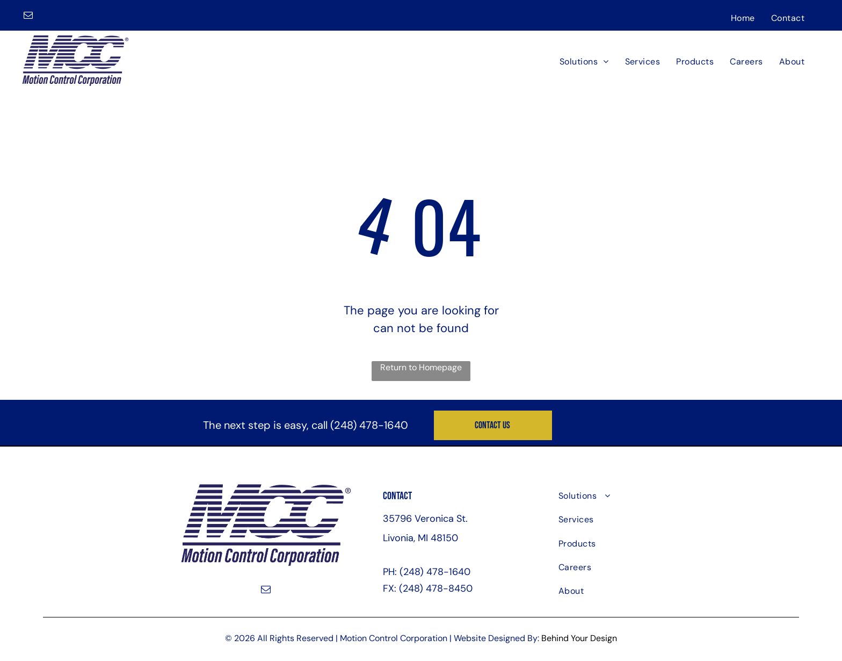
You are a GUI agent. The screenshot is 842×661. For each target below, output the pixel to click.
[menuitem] (743, 18)
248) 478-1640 (371, 425)
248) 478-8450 (438, 588)
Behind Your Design (579, 638)
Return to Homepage (421, 367)
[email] (28, 17)
